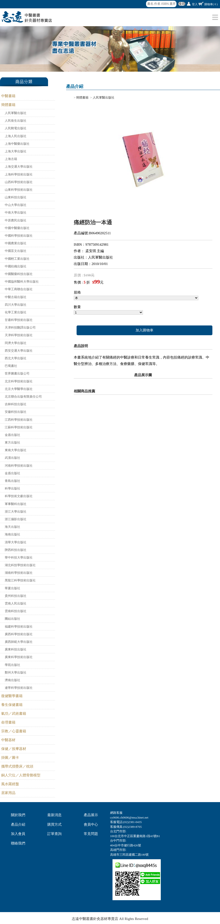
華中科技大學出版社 (19, 557)
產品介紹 (18, 824)
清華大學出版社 (15, 542)
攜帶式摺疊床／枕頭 (17, 766)
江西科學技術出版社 (19, 419)
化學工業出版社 (15, 312)
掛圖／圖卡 (10, 757)
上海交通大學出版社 (19, 166)
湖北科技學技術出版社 (20, 565)
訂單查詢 (54, 834)
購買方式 (54, 824)
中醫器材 (8, 740)
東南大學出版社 (15, 450)
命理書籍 (8, 722)
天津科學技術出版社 (19, 335)
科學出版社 (12, 488)
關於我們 (18, 815)
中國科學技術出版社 (19, 235)
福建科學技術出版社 (19, 626)
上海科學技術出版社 (19, 174)
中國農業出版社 (15, 243)
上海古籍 (11, 159)
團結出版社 (12, 618)
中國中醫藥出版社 (17, 228)
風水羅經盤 (10, 784)
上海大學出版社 (15, 151)
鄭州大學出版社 (15, 672)
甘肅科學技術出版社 (19, 320)
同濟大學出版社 (15, 343)
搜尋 (181, 4)
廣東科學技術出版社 (19, 657)
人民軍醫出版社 (15, 113)
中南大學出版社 (15, 212)
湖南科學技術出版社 (19, 572)
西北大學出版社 (15, 358)
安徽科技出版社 (15, 412)
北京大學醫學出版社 (19, 389)
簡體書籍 (8, 105)
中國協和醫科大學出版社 (22, 281)
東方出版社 (12, 442)
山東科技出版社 (15, 197)
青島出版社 (12, 481)
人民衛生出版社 (15, 120)
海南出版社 (12, 534)
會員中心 (91, 824)
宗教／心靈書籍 (13, 731)
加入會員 (18, 834)
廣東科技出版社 (15, 649)
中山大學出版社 (15, 205)
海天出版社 (12, 527)
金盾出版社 (12, 435)
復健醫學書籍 (12, 696)
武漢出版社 (12, 458)
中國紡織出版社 (15, 266)
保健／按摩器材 (13, 749)
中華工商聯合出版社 (19, 289)
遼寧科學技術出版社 (19, 687)
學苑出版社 (12, 665)
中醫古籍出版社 (15, 297)
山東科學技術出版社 (19, 189)
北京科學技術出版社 (19, 381)
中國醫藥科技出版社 (19, 274)
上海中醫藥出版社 (17, 143)
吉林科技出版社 (15, 404)
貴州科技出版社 (15, 596)
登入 (195, 4)
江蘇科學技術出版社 (19, 427)
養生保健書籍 (12, 705)
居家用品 (8, 793)
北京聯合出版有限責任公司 (23, 396)
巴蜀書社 (11, 366)
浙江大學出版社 (15, 511)
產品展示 (91, 815)
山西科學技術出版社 (19, 182)
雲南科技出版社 (15, 611)
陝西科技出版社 (15, 550)
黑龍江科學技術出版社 (20, 580)
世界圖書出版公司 (17, 373)
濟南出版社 (12, 680)
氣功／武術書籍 (13, 713)
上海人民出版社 (15, 136)
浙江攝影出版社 (15, 519)
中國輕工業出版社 (17, 258)
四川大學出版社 (15, 304)
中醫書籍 (8, 96)
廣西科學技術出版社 (19, 634)
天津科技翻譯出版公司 (20, 327)
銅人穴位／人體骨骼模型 (20, 775)
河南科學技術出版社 (19, 465)
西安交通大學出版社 (19, 350)
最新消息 (54, 815)
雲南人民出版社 (15, 603)
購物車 (211, 4)
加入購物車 (144, 330)
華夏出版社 (12, 588)
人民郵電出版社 (15, 128)
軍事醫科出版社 (15, 504)
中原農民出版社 (15, 220)
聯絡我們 (18, 843)
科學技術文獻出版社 (19, 496)
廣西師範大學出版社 (19, 642)
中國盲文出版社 (15, 251)
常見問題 (91, 834)
